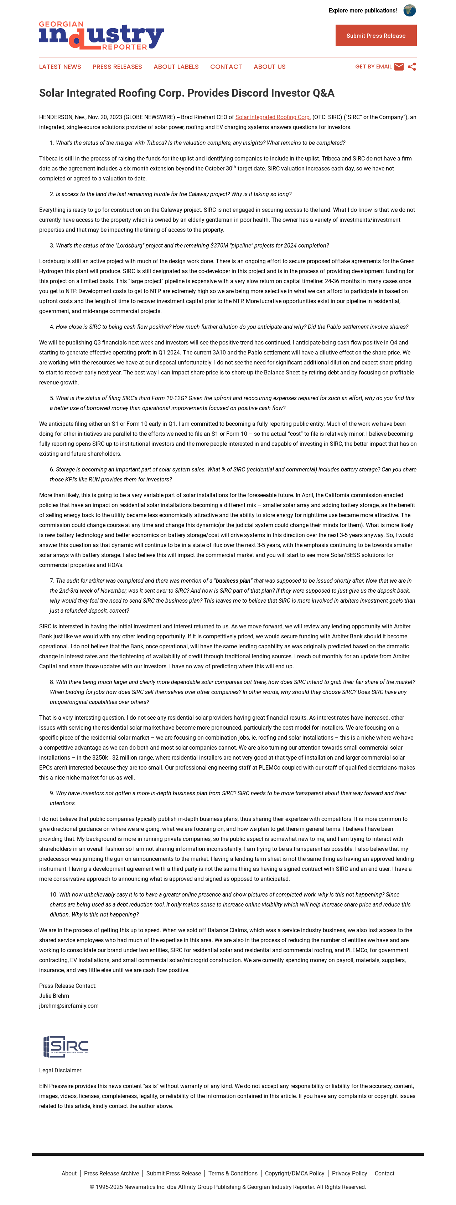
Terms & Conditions (233, 1173)
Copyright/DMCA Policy (295, 1173)
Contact (226, 67)
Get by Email (379, 67)
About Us (270, 67)
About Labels (176, 67)
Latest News (60, 67)
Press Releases (117, 67)
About (69, 1173)
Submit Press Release (173, 1173)
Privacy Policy (349, 1173)
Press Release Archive (111, 1173)
